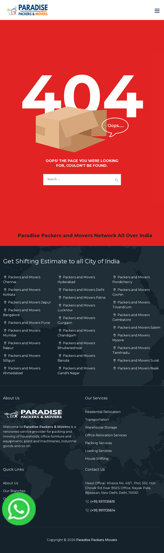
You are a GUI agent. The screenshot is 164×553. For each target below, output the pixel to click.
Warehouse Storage (101, 427)
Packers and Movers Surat (135, 360)
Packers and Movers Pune (26, 323)
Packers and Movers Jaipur (27, 302)
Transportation (97, 420)
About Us (10, 483)
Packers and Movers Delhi (81, 290)
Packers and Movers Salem (136, 327)
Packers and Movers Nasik (135, 368)
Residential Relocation (103, 412)
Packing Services (98, 443)
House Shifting (97, 459)
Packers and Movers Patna (81, 297)
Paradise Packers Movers (96, 540)
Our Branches (14, 491)
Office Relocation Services (106, 435)
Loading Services (98, 451)
